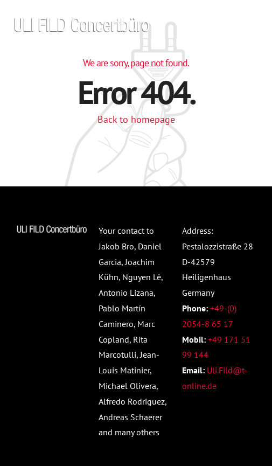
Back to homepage (136, 119)
